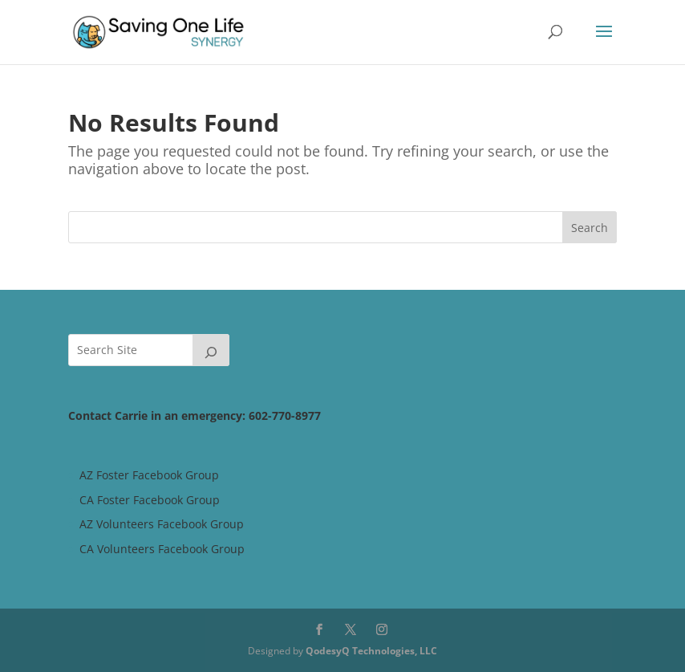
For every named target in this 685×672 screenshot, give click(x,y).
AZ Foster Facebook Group (149, 475)
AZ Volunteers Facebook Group (161, 523)
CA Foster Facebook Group (149, 499)
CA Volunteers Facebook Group (162, 548)
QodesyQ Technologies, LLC (371, 651)
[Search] (211, 350)
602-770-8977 (285, 415)
